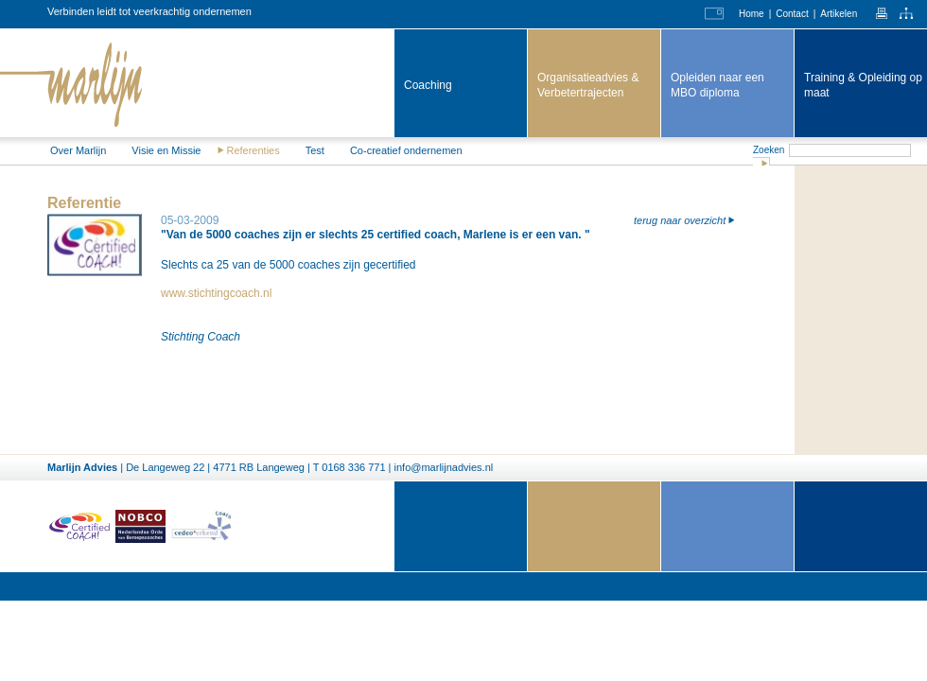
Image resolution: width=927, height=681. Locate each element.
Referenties (252, 150)
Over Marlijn (78, 150)
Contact (792, 14)
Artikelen (838, 14)
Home (751, 14)
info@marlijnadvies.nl (444, 467)
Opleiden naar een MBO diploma (717, 85)
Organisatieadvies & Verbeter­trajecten (587, 85)
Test (315, 150)
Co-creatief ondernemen (406, 150)
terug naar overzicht (680, 220)
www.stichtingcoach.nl (216, 293)
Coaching (428, 85)
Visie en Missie (166, 150)
